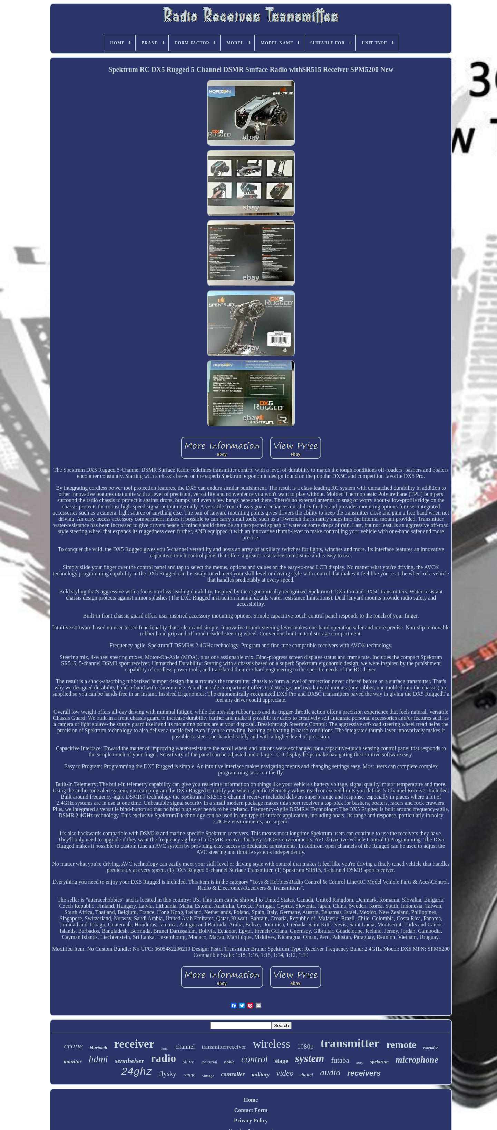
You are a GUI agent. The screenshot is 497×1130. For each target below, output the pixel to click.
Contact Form (250, 1110)
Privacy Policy (251, 1120)
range (189, 1074)
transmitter (349, 1043)
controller (233, 1074)
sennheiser (129, 1060)
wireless (271, 1044)
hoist (164, 1048)
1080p (305, 1046)
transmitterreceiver (224, 1047)
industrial (209, 1062)
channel (185, 1046)
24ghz (136, 1072)
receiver (134, 1043)
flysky (167, 1073)
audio (330, 1072)
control (254, 1059)
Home (251, 1100)
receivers (364, 1073)
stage (281, 1060)
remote (401, 1044)
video (285, 1073)
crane (73, 1045)
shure (188, 1061)
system (309, 1058)
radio (163, 1058)
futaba (340, 1060)
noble (229, 1061)
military (261, 1074)
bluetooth (98, 1047)
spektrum (379, 1061)
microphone (417, 1059)
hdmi (98, 1059)
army (359, 1063)
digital (307, 1074)
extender (430, 1047)
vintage (208, 1076)
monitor (72, 1061)
